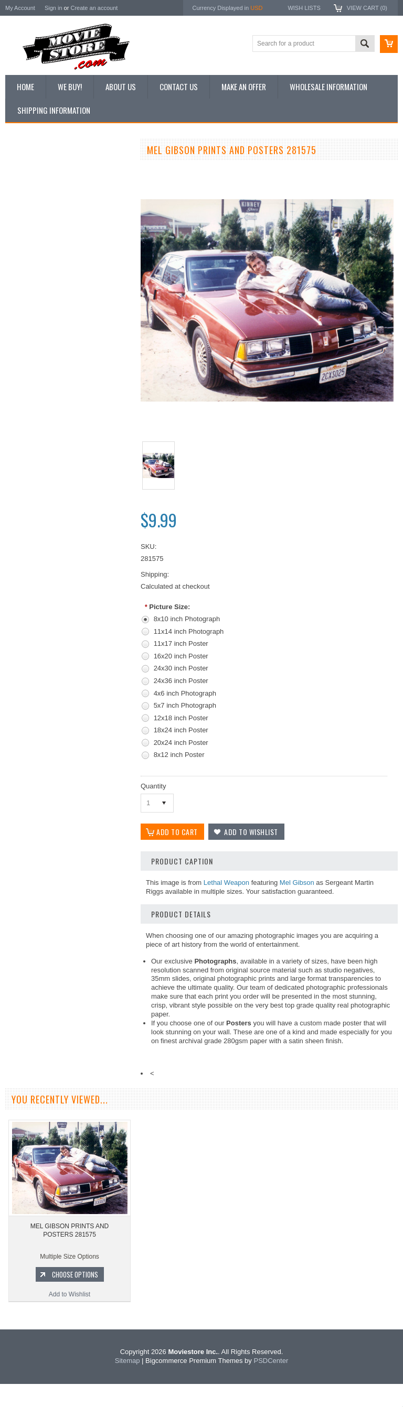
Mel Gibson (297, 882)
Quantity (153, 786)
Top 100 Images (33, 205)
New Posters (29, 258)
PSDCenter (270, 1384)
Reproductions (31, 241)
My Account (20, 8)
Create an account (94, 8)
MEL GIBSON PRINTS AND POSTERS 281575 (69, 1253)
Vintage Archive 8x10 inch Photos (58, 187)
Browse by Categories (41, 223)
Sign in (53, 8)
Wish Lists (304, 8)
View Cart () (367, 8)
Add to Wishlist (68, 604)
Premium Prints (32, 276)
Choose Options (73, 584)
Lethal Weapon (226, 882)
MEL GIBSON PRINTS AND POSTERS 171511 (68, 540)
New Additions (31, 170)
